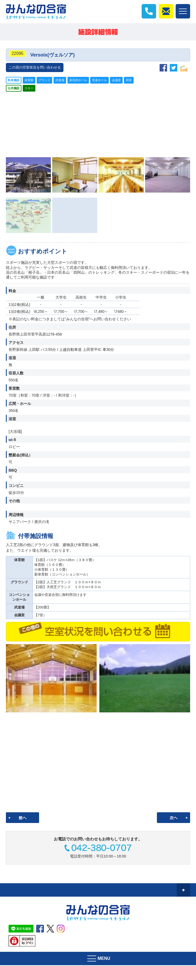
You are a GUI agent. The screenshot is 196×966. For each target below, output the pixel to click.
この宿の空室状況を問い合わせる (35, 68)
